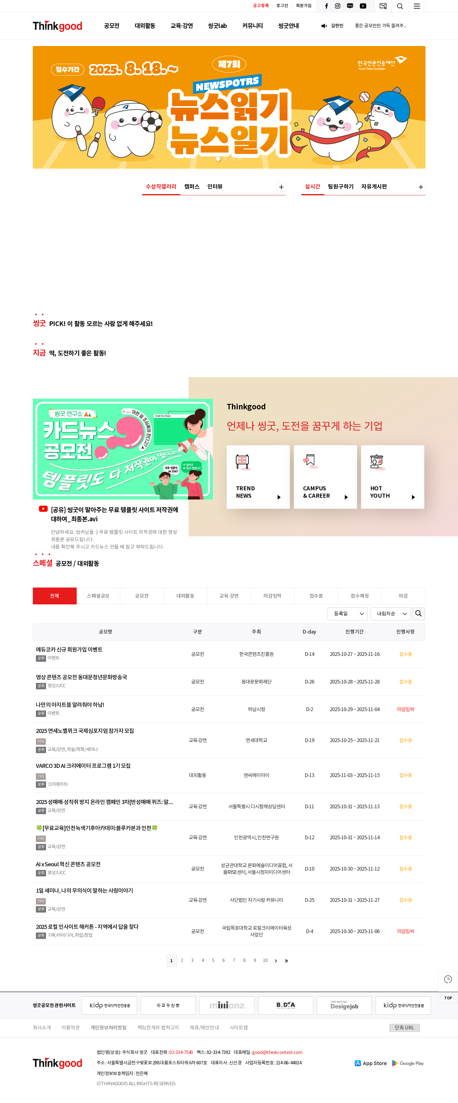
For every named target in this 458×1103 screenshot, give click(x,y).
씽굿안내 (288, 25)
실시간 (312, 186)
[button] (218, 159)
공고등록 (261, 5)
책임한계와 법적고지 (158, 1028)
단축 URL (404, 1028)
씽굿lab (217, 25)
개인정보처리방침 (108, 1028)
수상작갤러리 (161, 186)
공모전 (111, 25)
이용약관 (71, 1028)
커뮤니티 (252, 25)
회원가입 (304, 5)
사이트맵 (238, 1028)
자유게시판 (374, 186)
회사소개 (42, 1028)
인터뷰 (215, 186)
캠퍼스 (192, 186)
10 (265, 960)
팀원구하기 (341, 186)
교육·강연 (182, 25)
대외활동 (145, 25)
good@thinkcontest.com (277, 1052)
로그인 (282, 5)
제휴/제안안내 (204, 1028)
